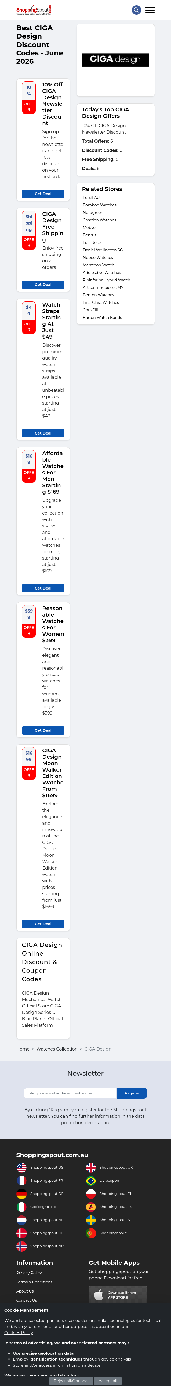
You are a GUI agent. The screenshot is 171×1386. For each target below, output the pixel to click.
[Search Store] (136, 10)
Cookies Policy (18, 1332)
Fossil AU (91, 197)
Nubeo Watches (98, 257)
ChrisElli (90, 310)
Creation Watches (99, 220)
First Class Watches (101, 302)
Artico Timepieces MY (103, 287)
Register (132, 1093)
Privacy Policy (29, 1273)
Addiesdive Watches (102, 272)
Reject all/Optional (71, 1381)
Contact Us (26, 1300)
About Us (25, 1291)
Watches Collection (57, 1049)
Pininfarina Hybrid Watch (106, 280)
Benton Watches (98, 295)
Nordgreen (93, 212)
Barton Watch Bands (102, 317)
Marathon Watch (99, 265)
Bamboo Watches (100, 205)
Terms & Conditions (34, 1282)
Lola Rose (92, 242)
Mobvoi (90, 227)
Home (23, 1049)
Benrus (89, 235)
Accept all (108, 1381)
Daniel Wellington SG (103, 250)
